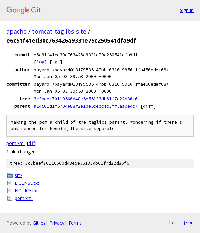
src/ (18, 175)
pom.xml (15, 143)
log (40, 62)
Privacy (56, 223)
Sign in (187, 10)
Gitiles (39, 223)
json (188, 223)
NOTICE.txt (26, 190)
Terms (75, 223)
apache (16, 31)
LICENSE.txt (27, 183)
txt (173, 223)
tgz (56, 62)
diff (148, 106)
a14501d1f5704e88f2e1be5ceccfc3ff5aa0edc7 (86, 106)
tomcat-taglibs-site (59, 31)
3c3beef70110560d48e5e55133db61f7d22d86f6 (86, 99)
